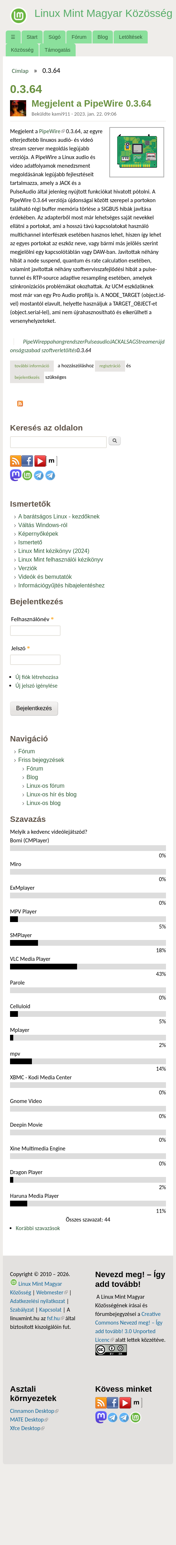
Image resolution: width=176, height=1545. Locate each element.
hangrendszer (69, 347)
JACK (115, 347)
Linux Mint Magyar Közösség (81, 18)
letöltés (68, 355)
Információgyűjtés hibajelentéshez (61, 591)
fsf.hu (55, 1323)
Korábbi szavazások (38, 1233)
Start (32, 42)
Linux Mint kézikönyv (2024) (53, 557)
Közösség (22, 55)
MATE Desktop (29, 1425)
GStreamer (144, 347)
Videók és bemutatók (45, 583)
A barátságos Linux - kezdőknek (59, 522)
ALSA (126, 347)
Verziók (27, 574)
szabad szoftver (42, 355)
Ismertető (30, 548)
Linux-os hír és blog (52, 800)
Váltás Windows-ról (42, 531)
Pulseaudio (97, 347)
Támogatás (57, 55)
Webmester (52, 1297)
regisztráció (109, 371)
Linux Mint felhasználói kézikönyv (60, 565)
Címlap (20, 76)
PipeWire (52, 136)
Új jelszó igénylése (36, 691)
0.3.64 (84, 355)
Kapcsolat (50, 1315)
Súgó (54, 42)
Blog (102, 42)
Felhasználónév (32, 625)
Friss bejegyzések (41, 765)
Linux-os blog (44, 808)
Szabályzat (22, 1315)
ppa (48, 347)
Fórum (79, 42)
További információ (34, 371)
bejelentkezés (27, 382)
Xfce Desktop (27, 1433)
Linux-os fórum (46, 791)
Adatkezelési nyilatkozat (37, 1306)
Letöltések (131, 42)
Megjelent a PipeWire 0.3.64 (91, 109)
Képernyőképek (38, 539)
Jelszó (20, 654)
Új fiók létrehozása (36, 682)
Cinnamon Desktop (34, 1416)
